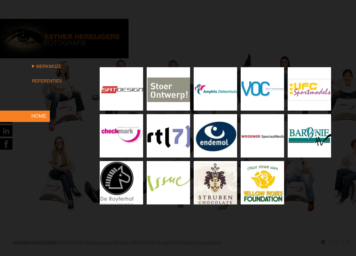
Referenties (47, 81)
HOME (38, 116)
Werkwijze (49, 66)
